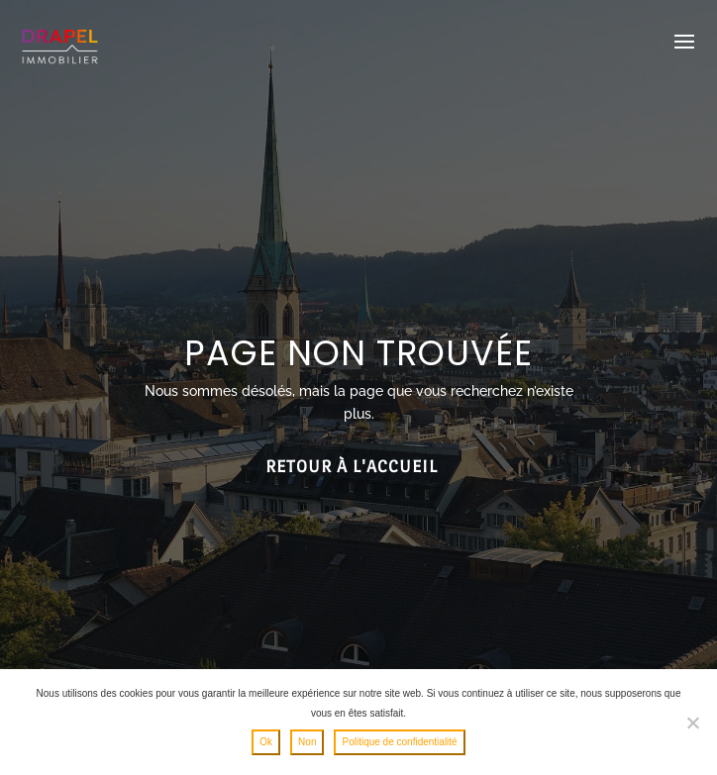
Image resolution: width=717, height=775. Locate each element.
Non (307, 741)
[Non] (692, 722)
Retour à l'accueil (351, 466)
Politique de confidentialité (399, 741)
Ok (265, 741)
